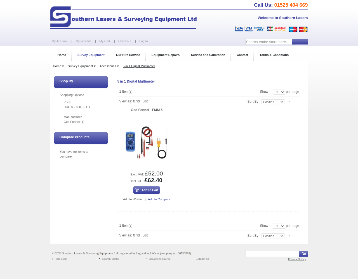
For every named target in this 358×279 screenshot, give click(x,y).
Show (264, 92)
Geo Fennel (72, 121)
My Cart (104, 41)
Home (57, 66)
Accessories (108, 66)
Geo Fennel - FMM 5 (146, 110)
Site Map (61, 258)
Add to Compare (159, 199)
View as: (125, 101)
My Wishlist (83, 41)
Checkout (124, 41)
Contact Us (202, 258)
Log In (143, 41)
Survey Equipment (80, 66)
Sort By (252, 102)
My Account (60, 41)
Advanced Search (160, 258)
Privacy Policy (297, 259)
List (145, 101)
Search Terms (110, 258)
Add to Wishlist (133, 199)
